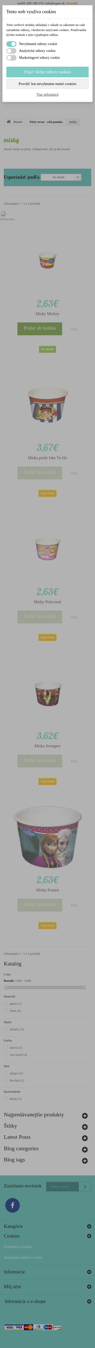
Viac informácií (47, 94)
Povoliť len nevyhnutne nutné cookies (47, 84)
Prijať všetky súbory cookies (47, 72)
